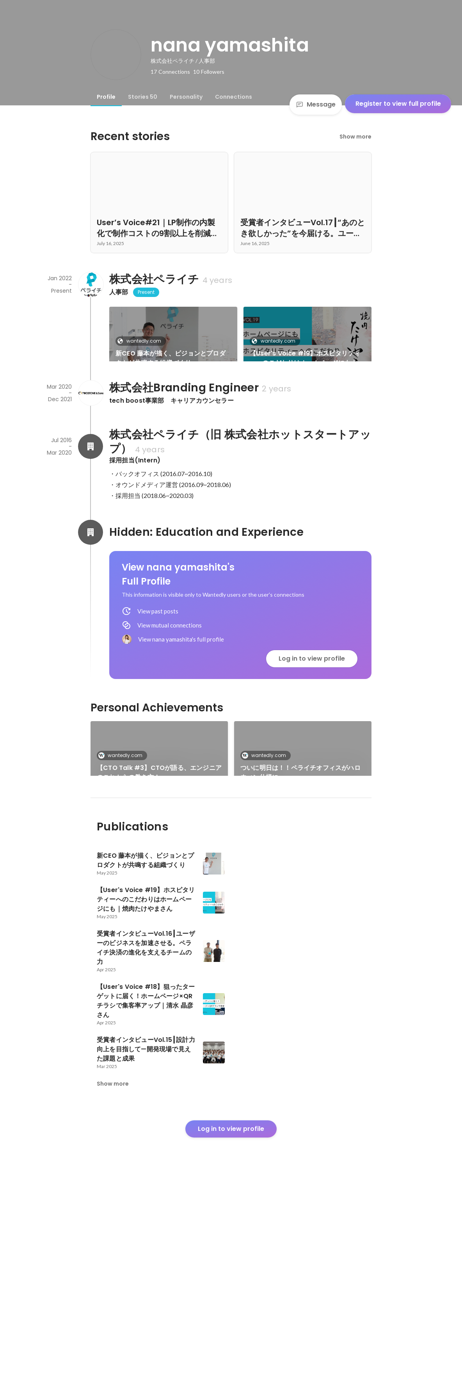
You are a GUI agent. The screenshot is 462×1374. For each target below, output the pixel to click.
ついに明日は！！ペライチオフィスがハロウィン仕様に (300, 880)
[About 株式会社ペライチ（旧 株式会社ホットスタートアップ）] (90, 554)
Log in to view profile (312, 766)
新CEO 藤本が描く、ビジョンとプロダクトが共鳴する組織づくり (171, 358)
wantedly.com (141, 341)
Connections (233, 97)
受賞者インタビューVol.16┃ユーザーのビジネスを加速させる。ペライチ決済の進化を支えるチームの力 (172, 439)
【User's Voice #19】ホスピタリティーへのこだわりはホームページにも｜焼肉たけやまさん (307, 358)
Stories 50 (142, 97)
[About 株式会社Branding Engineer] (90, 501)
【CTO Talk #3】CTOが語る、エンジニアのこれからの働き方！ (159, 880)
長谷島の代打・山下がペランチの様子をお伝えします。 (157, 942)
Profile (106, 97)
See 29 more (307, 425)
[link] (173, 344)
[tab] (106, 96)
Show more (355, 136)
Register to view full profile (398, 103)
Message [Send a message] (316, 104)
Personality (186, 97)
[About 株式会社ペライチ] (90, 284)
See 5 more (303, 933)
